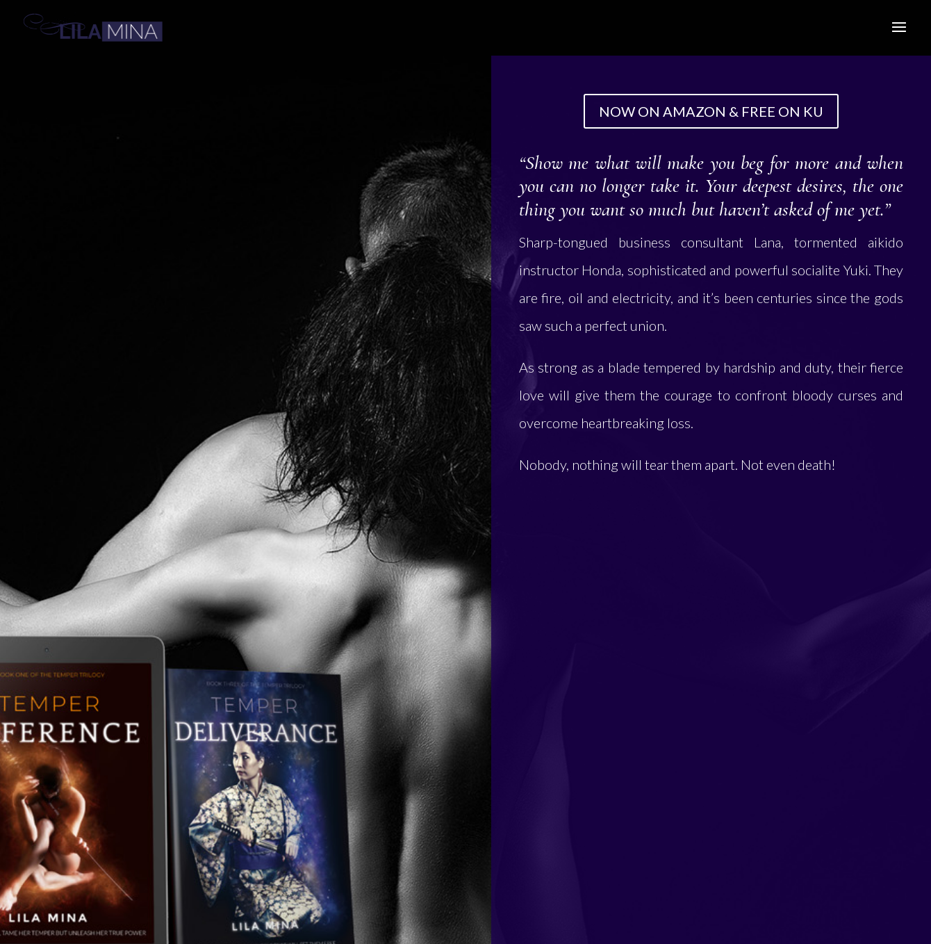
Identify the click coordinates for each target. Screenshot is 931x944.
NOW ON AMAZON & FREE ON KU (711, 111)
